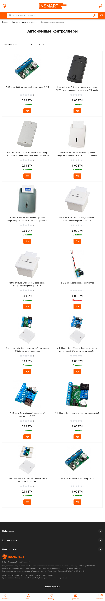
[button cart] (27, 110)
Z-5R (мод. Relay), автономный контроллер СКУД (77, 413)
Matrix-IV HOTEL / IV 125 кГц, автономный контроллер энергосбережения (77, 219)
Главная (6, 22)
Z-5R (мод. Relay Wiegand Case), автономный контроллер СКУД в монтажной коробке (77, 349)
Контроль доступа (20, 22)
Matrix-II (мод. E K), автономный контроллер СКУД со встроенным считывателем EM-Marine (77, 88)
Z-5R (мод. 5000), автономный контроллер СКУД (27, 87)
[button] (100, 531)
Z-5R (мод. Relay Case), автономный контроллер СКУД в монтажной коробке (27, 349)
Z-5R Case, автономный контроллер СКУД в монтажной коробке (27, 479)
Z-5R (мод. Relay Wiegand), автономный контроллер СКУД (27, 414)
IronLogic (34, 22)
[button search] (95, 15)
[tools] (4, 6)
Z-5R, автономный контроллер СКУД (77, 478)
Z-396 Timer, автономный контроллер (77, 282)
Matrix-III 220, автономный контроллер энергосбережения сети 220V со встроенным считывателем (77, 154)
